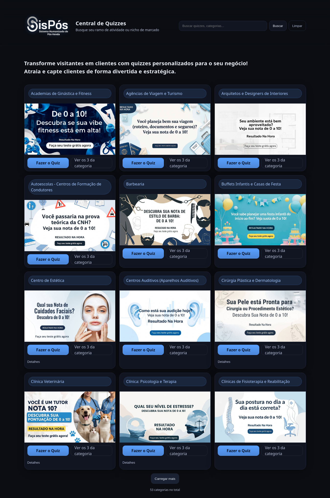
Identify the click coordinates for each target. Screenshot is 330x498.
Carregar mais (165, 479)
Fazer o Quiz (48, 163)
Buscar (278, 26)
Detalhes (33, 362)
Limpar (297, 26)
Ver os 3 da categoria (84, 163)
